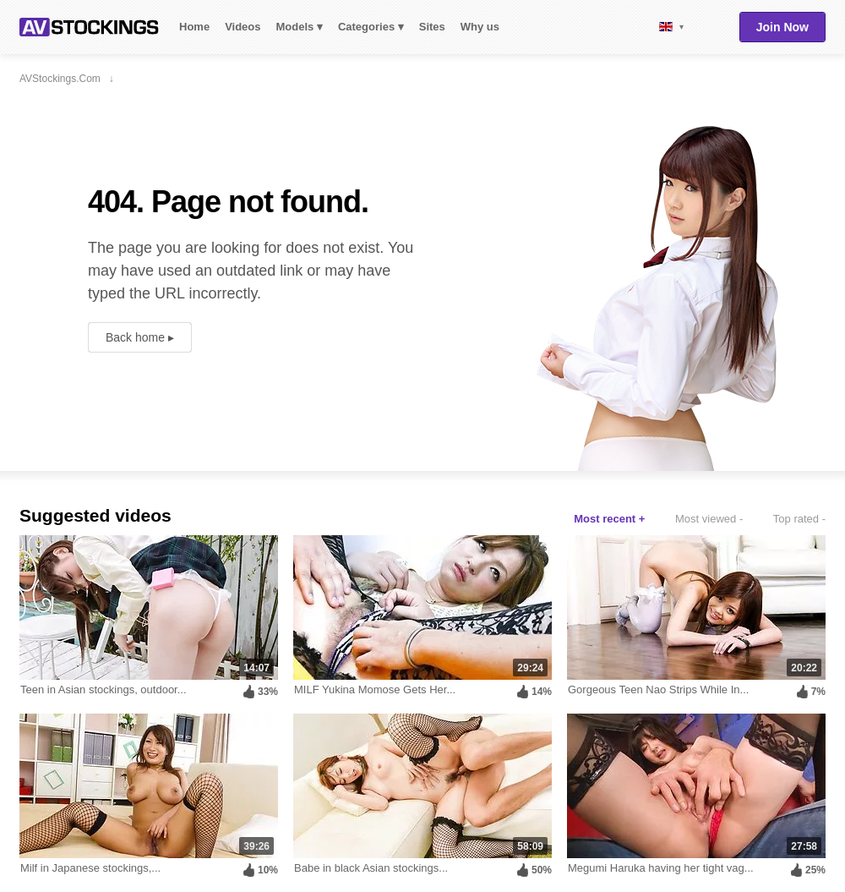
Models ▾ (299, 26)
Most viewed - (709, 518)
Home (194, 26)
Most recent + (609, 518)
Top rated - (799, 518)
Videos (242, 26)
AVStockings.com (89, 27)
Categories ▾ (371, 26)
